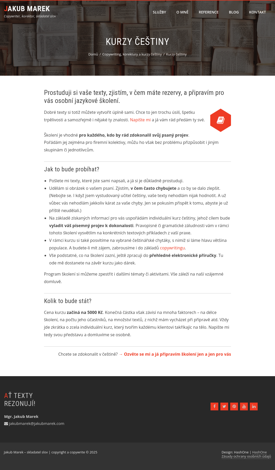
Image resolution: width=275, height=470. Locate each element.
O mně (182, 12)
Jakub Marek (27, 8)
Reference (209, 12)
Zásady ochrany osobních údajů (246, 456)
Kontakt (257, 12)
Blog (234, 12)
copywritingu (172, 248)
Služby (159, 12)
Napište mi (140, 120)
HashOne (259, 452)
